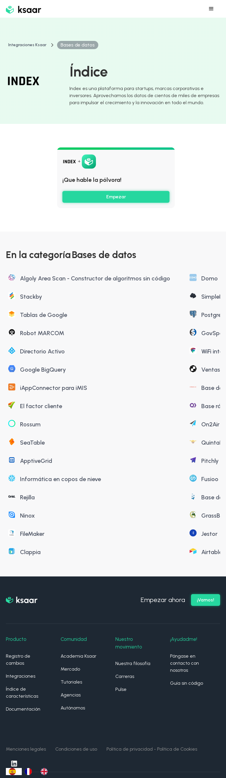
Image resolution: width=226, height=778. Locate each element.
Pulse (121, 689)
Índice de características (22, 692)
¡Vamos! (205, 600)
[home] (23, 9)
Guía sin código (186, 683)
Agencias (71, 695)
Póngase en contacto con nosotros (184, 663)
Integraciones (20, 676)
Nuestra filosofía (132, 663)
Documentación (23, 709)
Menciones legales (26, 749)
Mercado (70, 669)
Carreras (124, 676)
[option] (30, 771)
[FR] (30, 771)
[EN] (46, 771)
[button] (211, 9)
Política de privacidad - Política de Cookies (152, 749)
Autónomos (73, 708)
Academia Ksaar (79, 656)
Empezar (116, 197)
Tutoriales (71, 682)
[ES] (14, 771)
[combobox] (14, 771)
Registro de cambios (18, 659)
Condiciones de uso (76, 749)
